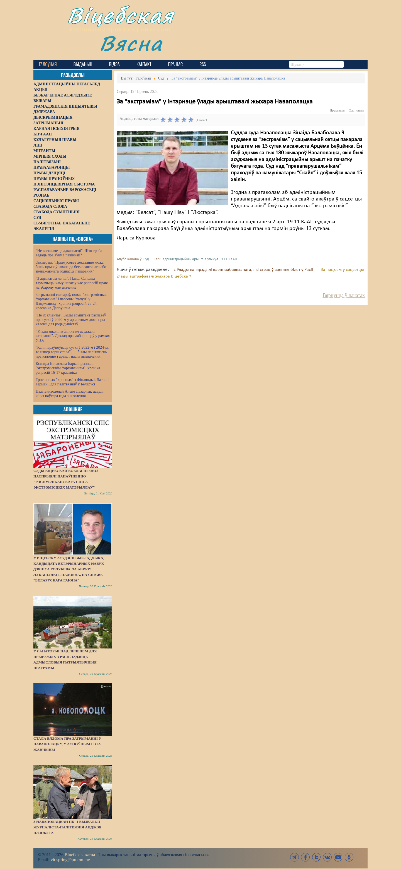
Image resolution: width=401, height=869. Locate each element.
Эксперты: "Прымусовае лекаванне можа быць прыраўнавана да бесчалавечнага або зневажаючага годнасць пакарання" (71, 266)
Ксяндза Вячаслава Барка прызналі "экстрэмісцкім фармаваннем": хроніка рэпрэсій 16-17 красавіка (68, 368)
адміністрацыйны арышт (183, 259)
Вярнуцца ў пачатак (344, 295)
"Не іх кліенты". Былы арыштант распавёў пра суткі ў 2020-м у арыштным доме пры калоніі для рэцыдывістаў (71, 319)
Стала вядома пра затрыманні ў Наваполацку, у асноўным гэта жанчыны (67, 744)
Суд (146, 259)
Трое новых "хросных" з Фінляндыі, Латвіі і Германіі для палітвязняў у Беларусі (72, 382)
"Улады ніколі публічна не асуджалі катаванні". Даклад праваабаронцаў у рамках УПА (73, 335)
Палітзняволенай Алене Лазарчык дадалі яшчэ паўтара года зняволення (69, 393)
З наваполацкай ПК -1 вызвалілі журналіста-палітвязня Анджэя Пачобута (67, 827)
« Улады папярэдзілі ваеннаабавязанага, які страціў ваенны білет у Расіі (243, 270)
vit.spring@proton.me (70, 859)
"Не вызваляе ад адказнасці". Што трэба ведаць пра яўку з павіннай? (69, 253)
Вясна (131, 43)
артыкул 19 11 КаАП (221, 259)
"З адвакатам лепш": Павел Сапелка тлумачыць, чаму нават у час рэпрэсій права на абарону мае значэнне (72, 282)
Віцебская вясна (80, 854)
